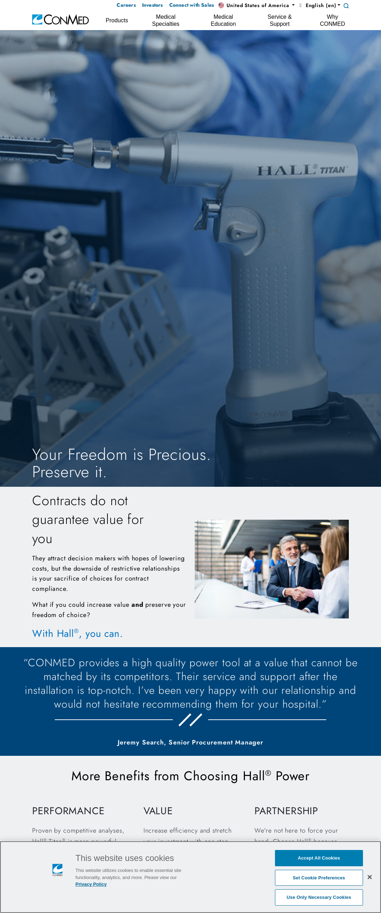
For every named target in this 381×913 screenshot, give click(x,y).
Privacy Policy (91, 884)
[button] (256, 5)
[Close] (369, 877)
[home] (60, 18)
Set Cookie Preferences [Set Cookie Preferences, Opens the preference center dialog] (319, 877)
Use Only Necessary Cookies (319, 897)
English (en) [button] (317, 5)
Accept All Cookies (319, 858)
